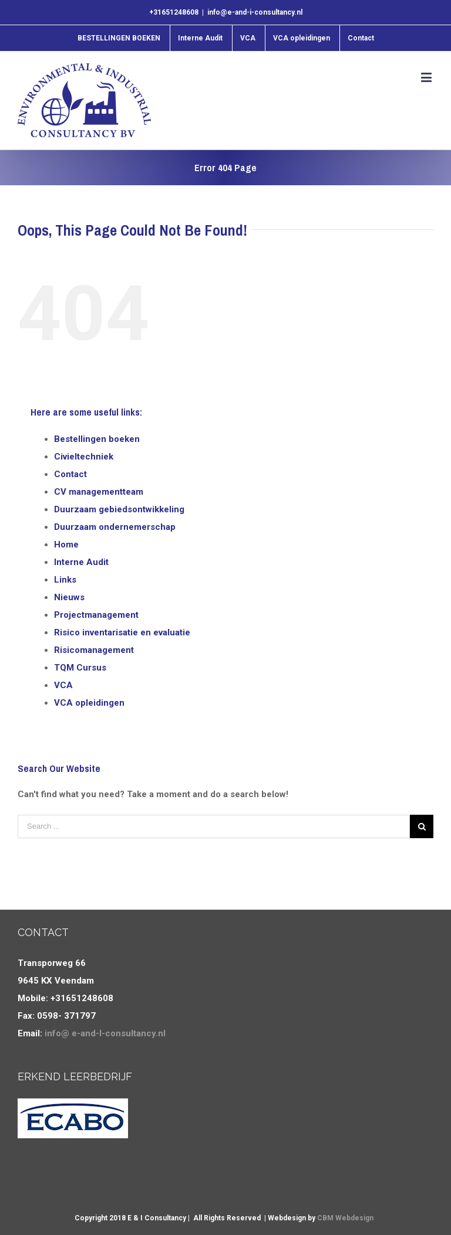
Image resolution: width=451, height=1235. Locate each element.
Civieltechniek (83, 456)
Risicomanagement (94, 650)
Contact (70, 474)
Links (65, 579)
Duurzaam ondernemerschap (115, 527)
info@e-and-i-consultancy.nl (254, 12)
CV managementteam (98, 491)
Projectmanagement (96, 615)
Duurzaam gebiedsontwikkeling (119, 509)
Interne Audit (81, 562)
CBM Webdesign (345, 1218)
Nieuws (69, 597)
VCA (63, 685)
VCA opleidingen (89, 703)
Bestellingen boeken (97, 439)
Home (66, 544)
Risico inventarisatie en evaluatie (122, 632)
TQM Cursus (80, 667)
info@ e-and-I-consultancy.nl (105, 1033)
